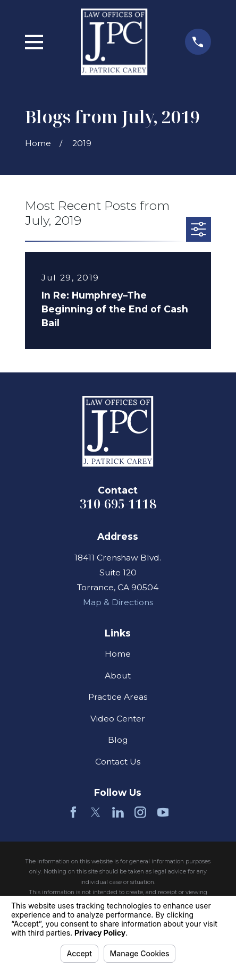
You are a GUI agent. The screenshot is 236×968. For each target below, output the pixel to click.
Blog (118, 740)
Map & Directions (118, 602)
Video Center (117, 719)
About (118, 675)
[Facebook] (73, 812)
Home (118, 654)
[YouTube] (163, 812)
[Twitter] (96, 812)
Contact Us (117, 762)
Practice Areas (117, 697)
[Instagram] (140, 812)
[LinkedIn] (118, 812)
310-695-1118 (118, 503)
